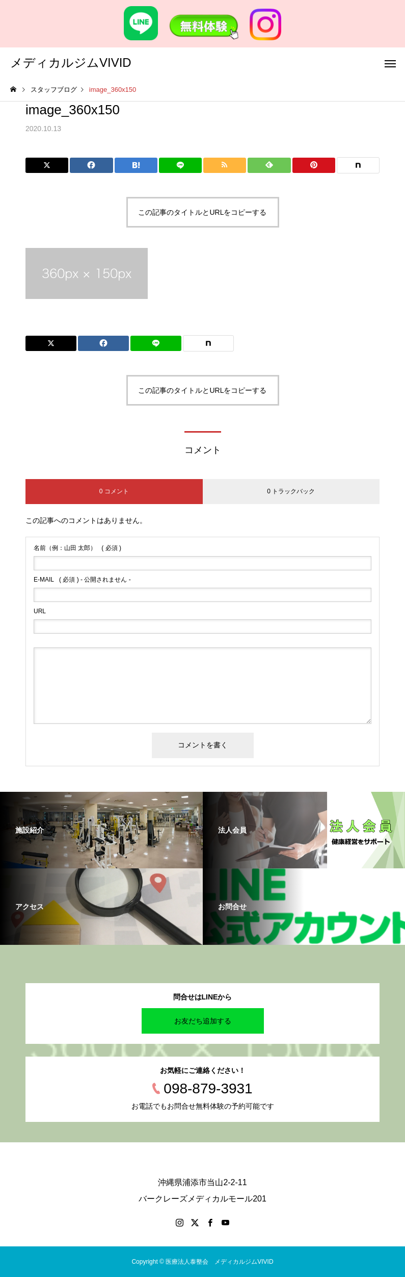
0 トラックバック (291, 491)
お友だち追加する (202, 1021)
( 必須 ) (77, 548)
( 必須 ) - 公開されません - (82, 580)
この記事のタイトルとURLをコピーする (202, 212)
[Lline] (180, 165)
